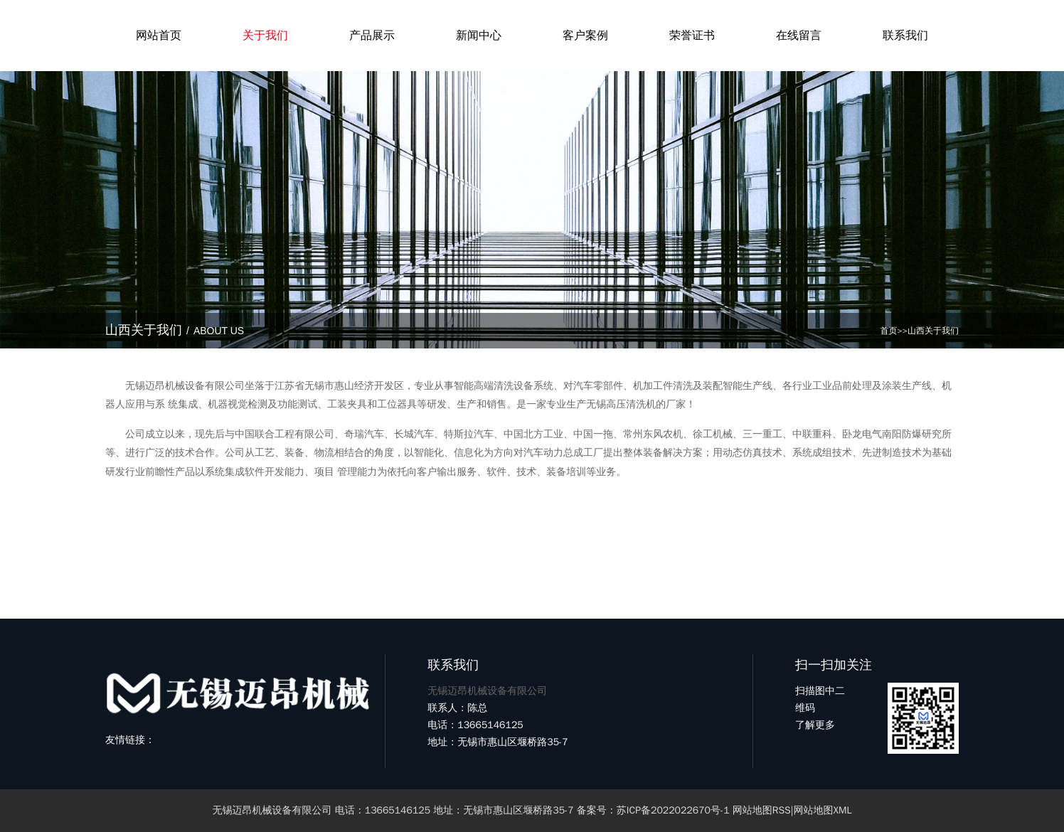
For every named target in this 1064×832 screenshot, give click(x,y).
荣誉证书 (692, 35)
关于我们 (265, 35)
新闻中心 (478, 35)
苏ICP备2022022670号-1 (673, 810)
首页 (889, 330)
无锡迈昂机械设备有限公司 (272, 810)
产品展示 (372, 35)
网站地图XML (822, 810)
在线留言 (798, 35)
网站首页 (158, 35)
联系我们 (905, 35)
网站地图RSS (762, 810)
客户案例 (585, 35)
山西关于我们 (933, 330)
